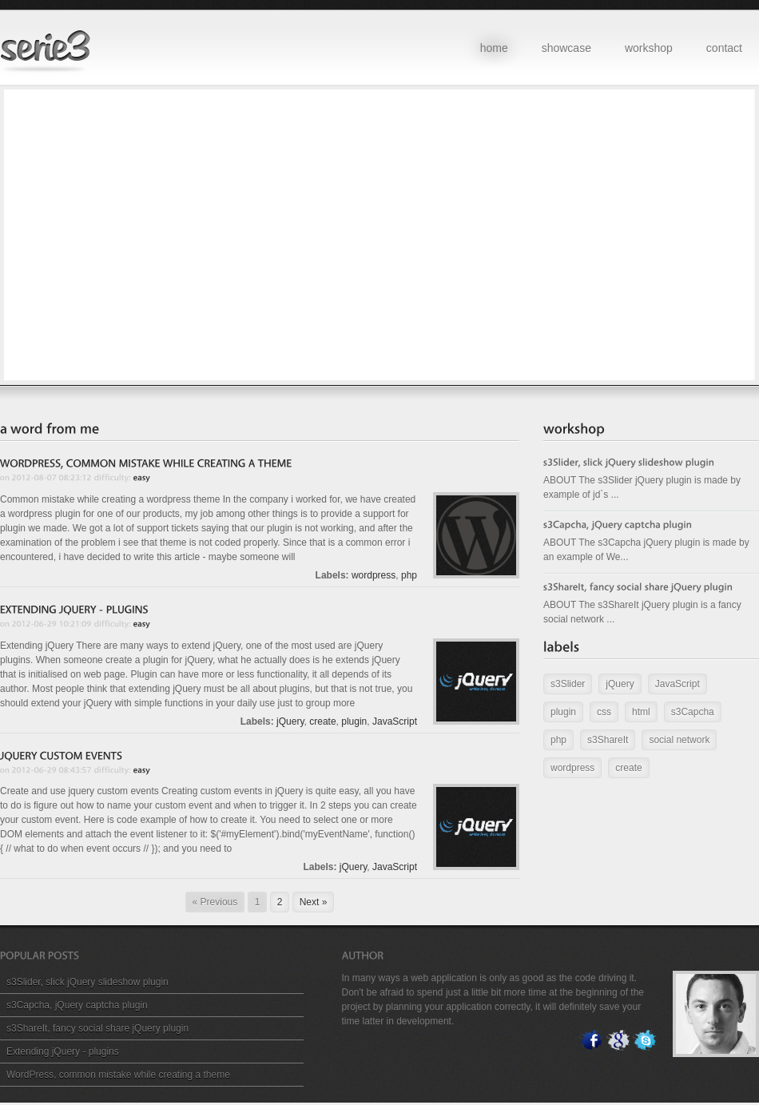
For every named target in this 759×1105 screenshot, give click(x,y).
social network (679, 739)
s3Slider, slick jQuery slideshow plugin (87, 982)
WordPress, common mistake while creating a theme (118, 1074)
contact (724, 48)
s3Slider (567, 684)
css (604, 711)
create (322, 721)
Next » (314, 902)
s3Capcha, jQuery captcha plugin (77, 1005)
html (641, 711)
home (494, 48)
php (409, 575)
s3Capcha (692, 711)
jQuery (290, 721)
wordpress (373, 575)
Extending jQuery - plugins (62, 1051)
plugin (354, 721)
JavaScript (394, 721)
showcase (566, 48)
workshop (649, 48)
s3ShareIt (607, 739)
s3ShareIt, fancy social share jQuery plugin (97, 1028)
